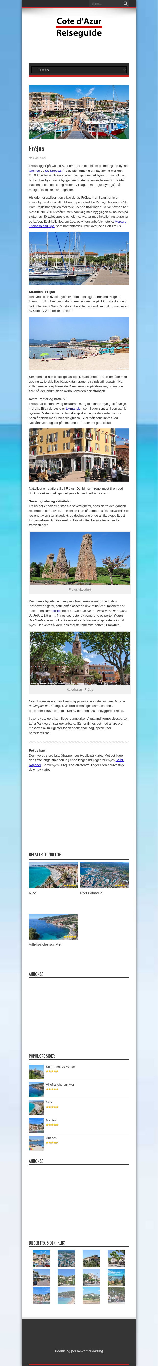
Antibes (52, 1138)
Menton (52, 1120)
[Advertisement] (79, 50)
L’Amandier (73, 408)
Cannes (34, 170)
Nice (32, 893)
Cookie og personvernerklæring (79, 1351)
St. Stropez (53, 170)
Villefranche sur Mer (45, 944)
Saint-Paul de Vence (61, 1066)
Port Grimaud (91, 893)
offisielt (56, 611)
